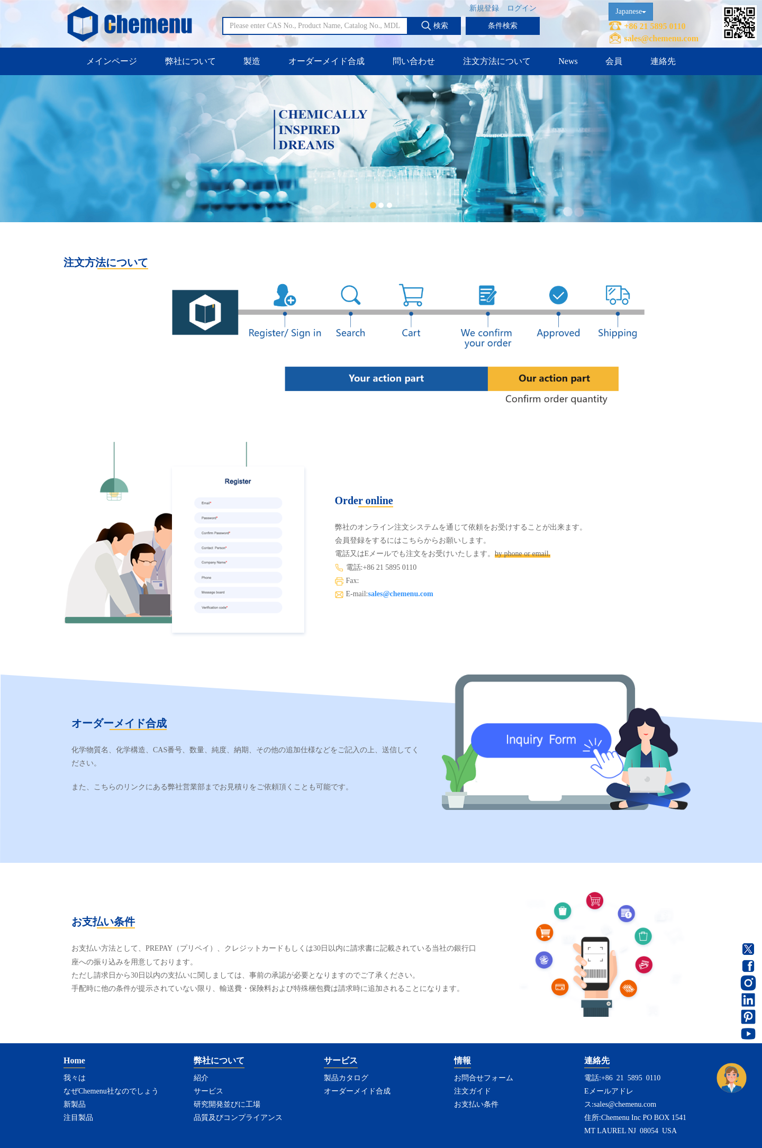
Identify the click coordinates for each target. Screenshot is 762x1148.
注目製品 (78, 1118)
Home (74, 1060)
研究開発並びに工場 (227, 1104)
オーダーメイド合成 (326, 61)
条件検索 (503, 26)
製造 (251, 61)
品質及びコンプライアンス (238, 1118)
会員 (613, 61)
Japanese (630, 11)
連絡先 (663, 61)
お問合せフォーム (483, 1078)
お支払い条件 (476, 1104)
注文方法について (497, 61)
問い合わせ (414, 61)
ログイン (522, 8)
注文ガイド (472, 1091)
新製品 (75, 1104)
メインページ (111, 61)
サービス (208, 1091)
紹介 (201, 1078)
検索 (434, 25)
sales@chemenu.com (661, 38)
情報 (462, 1060)
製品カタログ (346, 1078)
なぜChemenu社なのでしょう (111, 1091)
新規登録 (484, 8)
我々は (75, 1078)
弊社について (190, 61)
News (567, 61)
